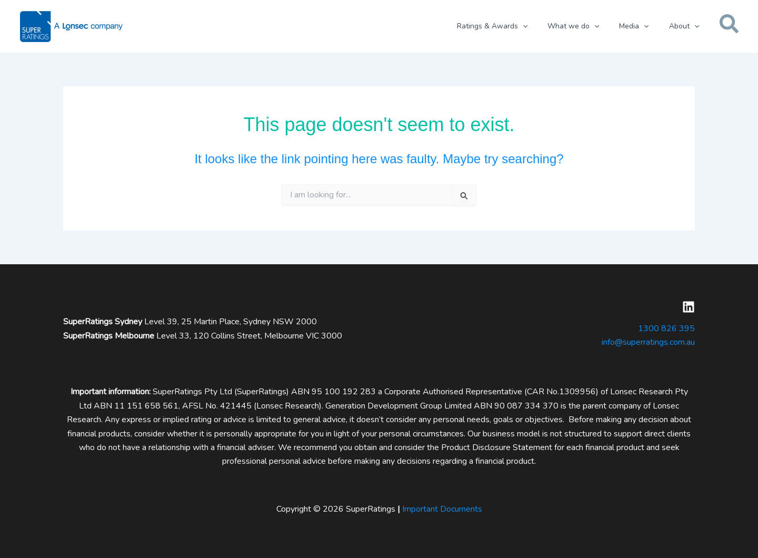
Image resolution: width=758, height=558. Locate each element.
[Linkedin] (688, 307)
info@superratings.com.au (648, 342)
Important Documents (442, 509)
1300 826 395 (666, 328)
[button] (540, 26)
